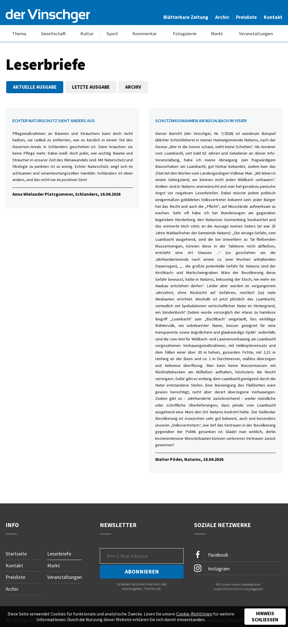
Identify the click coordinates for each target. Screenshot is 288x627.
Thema (19, 34)
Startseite (16, 553)
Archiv (222, 17)
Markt (217, 34)
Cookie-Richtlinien (194, 614)
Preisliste (246, 17)
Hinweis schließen (265, 616)
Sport (112, 34)
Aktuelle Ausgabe (35, 87)
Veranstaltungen (256, 34)
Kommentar (144, 34)
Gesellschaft (53, 34)
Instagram (212, 568)
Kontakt (273, 17)
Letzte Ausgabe (91, 87)
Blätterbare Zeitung (185, 17)
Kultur (86, 34)
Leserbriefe (59, 553)
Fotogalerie (185, 34)
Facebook (211, 555)
